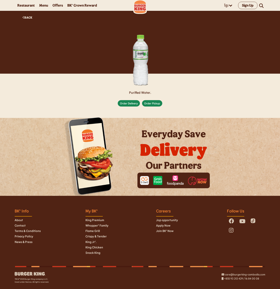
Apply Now (163, 225)
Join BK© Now (164, 231)
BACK (27, 17)
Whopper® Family (96, 225)
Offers (57, 5)
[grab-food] (158, 180)
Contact (20, 225)
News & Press (23, 242)
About (19, 220)
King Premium (94, 220)
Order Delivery (129, 103)
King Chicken (94, 247)
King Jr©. (90, 242)
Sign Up (247, 5)
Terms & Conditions (28, 231)
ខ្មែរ (228, 5)
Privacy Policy (24, 236)
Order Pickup (152, 103)
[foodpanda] (175, 180)
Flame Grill (92, 231)
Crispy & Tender (96, 236)
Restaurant (26, 5)
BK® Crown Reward (82, 5)
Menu (43, 5)
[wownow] (197, 180)
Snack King (92, 252)
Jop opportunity (167, 220)
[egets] (145, 180)
